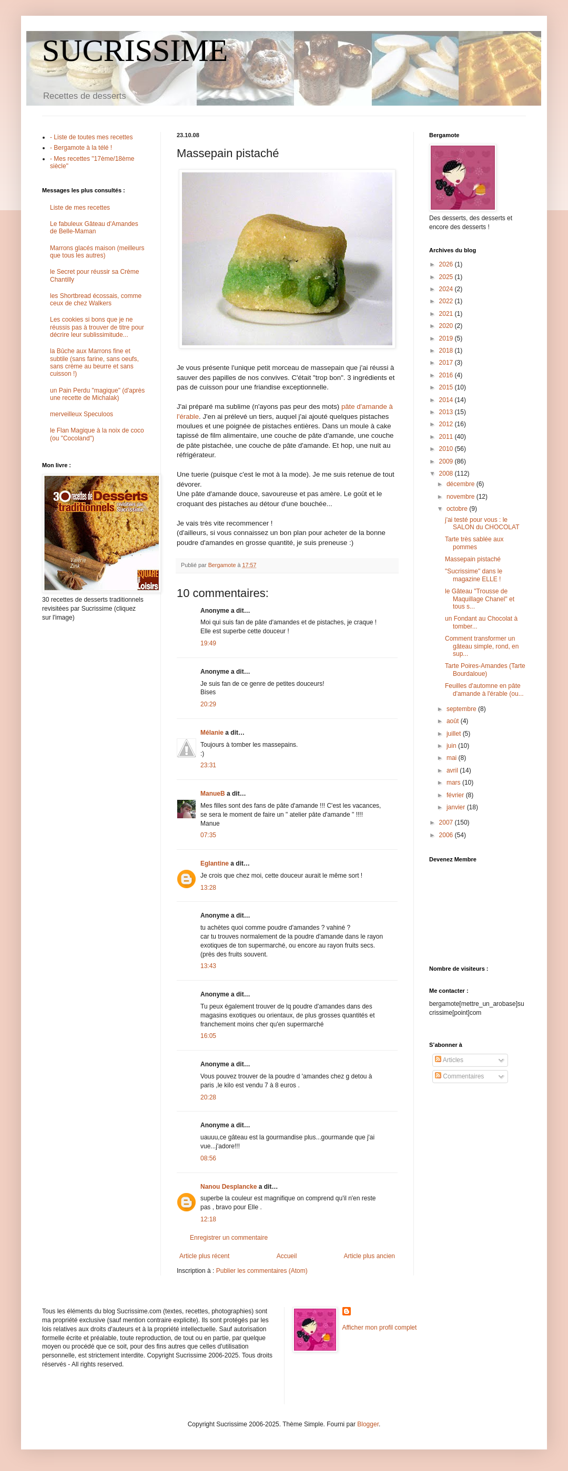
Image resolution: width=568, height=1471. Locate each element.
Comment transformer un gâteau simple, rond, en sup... (482, 646)
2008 (447, 473)
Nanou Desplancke (228, 1186)
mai (453, 758)
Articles (449, 1060)
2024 (447, 289)
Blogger (368, 1424)
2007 (447, 822)
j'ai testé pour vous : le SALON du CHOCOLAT (482, 523)
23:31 (208, 765)
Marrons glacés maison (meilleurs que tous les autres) (97, 251)
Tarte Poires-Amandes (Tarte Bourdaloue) (485, 669)
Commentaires (459, 1076)
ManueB (212, 793)
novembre (461, 496)
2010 (447, 448)
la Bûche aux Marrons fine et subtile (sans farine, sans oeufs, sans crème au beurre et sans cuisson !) (94, 362)
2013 (447, 412)
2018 (447, 350)
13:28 (208, 887)
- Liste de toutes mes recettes (91, 137)
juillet (455, 733)
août (454, 721)
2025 (447, 277)
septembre (462, 709)
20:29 (208, 704)
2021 (447, 313)
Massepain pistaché (473, 559)
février (456, 795)
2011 (447, 436)
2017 (447, 362)
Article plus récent (204, 1256)
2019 (447, 338)
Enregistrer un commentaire (229, 1237)
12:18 (208, 1219)
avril (453, 770)
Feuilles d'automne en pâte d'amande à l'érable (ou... (484, 689)
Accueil (287, 1256)
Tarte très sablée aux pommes (474, 543)
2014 (447, 400)
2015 (447, 387)
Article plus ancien (369, 1256)
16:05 (208, 1036)
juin (452, 745)
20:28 (208, 1097)
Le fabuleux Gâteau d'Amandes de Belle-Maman (94, 227)
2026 (447, 264)
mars (454, 782)
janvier (457, 807)
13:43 (208, 966)
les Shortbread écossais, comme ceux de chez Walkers (95, 299)
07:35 (208, 835)
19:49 (208, 643)
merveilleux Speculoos (81, 414)
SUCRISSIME (135, 50)
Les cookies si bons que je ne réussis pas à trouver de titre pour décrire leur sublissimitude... (97, 327)
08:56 (208, 1158)
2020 (447, 326)
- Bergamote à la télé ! (81, 147)
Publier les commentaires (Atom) (262, 1270)
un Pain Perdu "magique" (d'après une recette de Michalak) (97, 394)
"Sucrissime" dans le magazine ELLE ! (473, 575)
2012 (447, 424)
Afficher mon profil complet (379, 1327)
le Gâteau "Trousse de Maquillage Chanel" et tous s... (479, 599)
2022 (447, 301)
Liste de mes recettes (80, 207)
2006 (447, 835)
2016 (447, 375)
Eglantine (214, 863)
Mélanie (212, 732)
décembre (461, 484)
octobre (458, 508)
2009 (447, 461)
